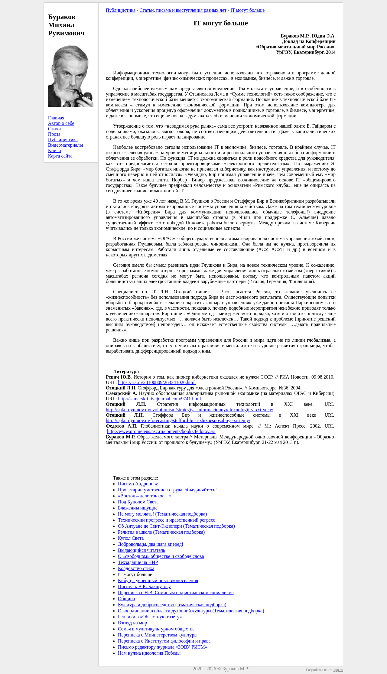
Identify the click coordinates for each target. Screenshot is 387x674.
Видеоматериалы (65, 145)
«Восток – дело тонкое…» (145, 495)
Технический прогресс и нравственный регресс (166, 520)
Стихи (54, 128)
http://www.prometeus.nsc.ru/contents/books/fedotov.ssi (161, 431)
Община (126, 598)
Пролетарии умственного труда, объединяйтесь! (167, 489)
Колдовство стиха (136, 568)
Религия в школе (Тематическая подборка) (161, 532)
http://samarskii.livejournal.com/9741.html (159, 398)
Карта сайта (60, 155)
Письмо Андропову (138, 483)
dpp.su (338, 670)
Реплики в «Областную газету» (150, 616)
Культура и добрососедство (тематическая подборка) (172, 604)
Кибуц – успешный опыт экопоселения (158, 580)
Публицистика (63, 139)
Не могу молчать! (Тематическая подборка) (162, 513)
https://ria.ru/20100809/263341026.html (157, 382)
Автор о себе (61, 123)
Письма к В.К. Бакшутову (144, 586)
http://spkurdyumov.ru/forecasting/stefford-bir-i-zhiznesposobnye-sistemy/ (178, 420)
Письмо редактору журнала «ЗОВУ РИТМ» (162, 647)
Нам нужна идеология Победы (149, 653)
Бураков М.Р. (235, 668)
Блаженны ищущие (138, 507)
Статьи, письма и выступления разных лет (182, 10)
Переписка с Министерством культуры (157, 634)
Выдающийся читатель (141, 550)
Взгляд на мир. (133, 622)
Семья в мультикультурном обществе (156, 628)
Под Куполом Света (138, 501)
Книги (54, 150)
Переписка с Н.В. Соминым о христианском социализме (176, 592)
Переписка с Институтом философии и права (164, 640)
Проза (54, 134)
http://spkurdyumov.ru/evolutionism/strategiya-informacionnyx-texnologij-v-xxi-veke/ (189, 409)
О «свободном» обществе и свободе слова (161, 556)
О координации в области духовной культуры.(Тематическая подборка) (191, 610)
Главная (56, 117)
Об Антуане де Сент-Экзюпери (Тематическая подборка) (176, 526)
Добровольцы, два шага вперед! (150, 544)
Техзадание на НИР (138, 562)
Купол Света (131, 538)
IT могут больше (247, 10)
